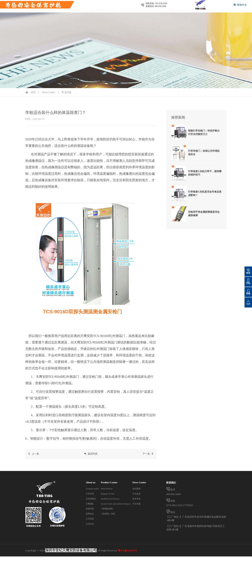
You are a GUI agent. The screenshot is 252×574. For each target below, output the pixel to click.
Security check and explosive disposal (127, 503)
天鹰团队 (90, 503)
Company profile (94, 488)
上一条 (33, 457)
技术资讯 (90, 543)
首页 (33, 92)
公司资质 (90, 518)
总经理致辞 (92, 498)
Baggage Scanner (116, 493)
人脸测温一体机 (116, 513)
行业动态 (90, 538)
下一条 (148, 457)
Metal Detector (115, 488)
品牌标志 (90, 513)
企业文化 (90, 523)
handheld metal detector (120, 498)
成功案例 (90, 533)
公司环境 (90, 493)
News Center (67, 9)
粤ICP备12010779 (127, 568)
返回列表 (90, 457)
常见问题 (66, 92)
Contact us (83, 9)
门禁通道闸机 (115, 508)
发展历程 (90, 508)
